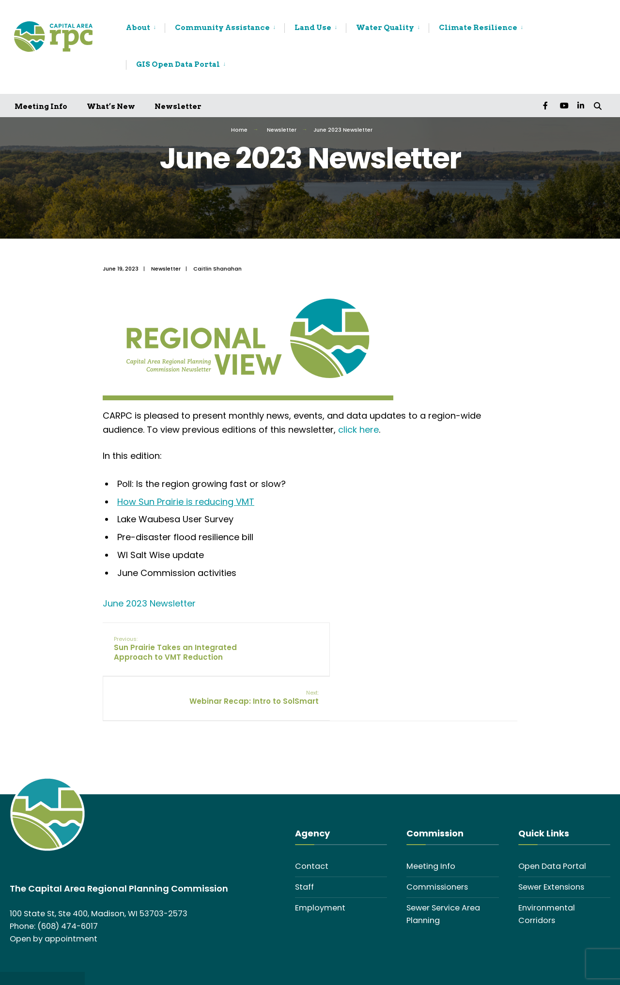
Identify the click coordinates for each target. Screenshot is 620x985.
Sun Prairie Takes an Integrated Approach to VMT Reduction (170, 653)
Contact (311, 831)
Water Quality (385, 27)
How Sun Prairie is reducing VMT (185, 502)
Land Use (312, 27)
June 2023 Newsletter (149, 603)
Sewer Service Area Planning (443, 879)
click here (358, 430)
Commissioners (437, 852)
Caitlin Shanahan (217, 269)
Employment (320, 873)
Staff (304, 852)
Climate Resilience (478, 27)
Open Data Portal (552, 831)
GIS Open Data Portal (178, 64)
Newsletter (178, 106)
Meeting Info (41, 106)
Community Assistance (222, 27)
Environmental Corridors (546, 879)
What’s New (111, 106)
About (138, 27)
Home (239, 130)
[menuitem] (145, 28)
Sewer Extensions (551, 852)
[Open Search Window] (596, 105)
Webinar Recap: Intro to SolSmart (459, 648)
